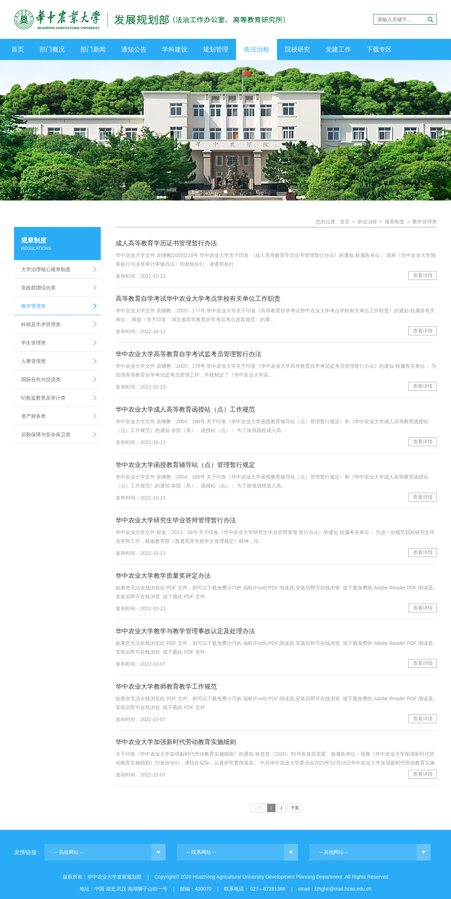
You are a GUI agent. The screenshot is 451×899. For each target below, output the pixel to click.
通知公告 (134, 49)
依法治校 (256, 49)
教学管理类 (33, 306)
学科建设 (174, 49)
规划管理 (215, 49)
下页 (295, 807)
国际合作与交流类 (41, 379)
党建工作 (338, 49)
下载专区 (379, 49)
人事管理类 (33, 361)
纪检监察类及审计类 (43, 398)
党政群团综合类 (38, 287)
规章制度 (394, 221)
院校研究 (297, 49)
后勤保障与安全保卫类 (45, 434)
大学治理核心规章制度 (45, 269)
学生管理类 (33, 343)
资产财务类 (33, 416)
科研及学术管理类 (41, 324)
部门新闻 (93, 49)
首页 (17, 49)
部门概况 (52, 49)
